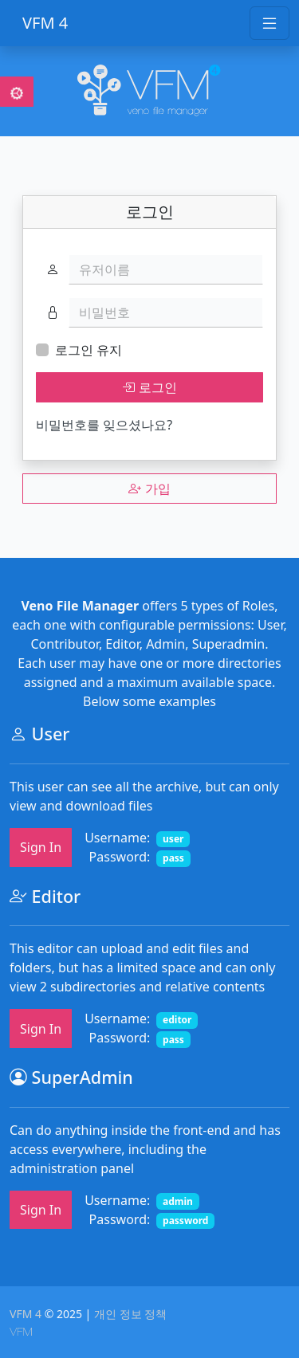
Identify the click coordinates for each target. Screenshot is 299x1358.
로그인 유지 (88, 350)
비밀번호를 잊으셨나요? (104, 425)
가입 (149, 488)
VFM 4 (45, 22)
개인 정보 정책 (130, 1313)
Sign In (40, 847)
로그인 (149, 387)
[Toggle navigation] (269, 23)
